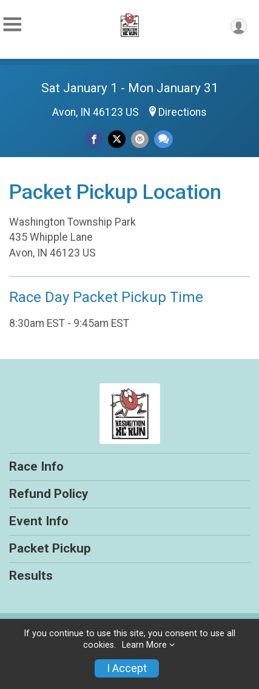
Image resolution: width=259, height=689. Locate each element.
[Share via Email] (140, 139)
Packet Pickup (50, 548)
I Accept (127, 668)
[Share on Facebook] (94, 139)
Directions (182, 112)
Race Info (36, 466)
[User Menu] (238, 26)
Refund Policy (48, 493)
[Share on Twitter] (117, 139)
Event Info (39, 521)
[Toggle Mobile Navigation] (12, 24)
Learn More (144, 645)
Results (31, 575)
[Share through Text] (163, 139)
